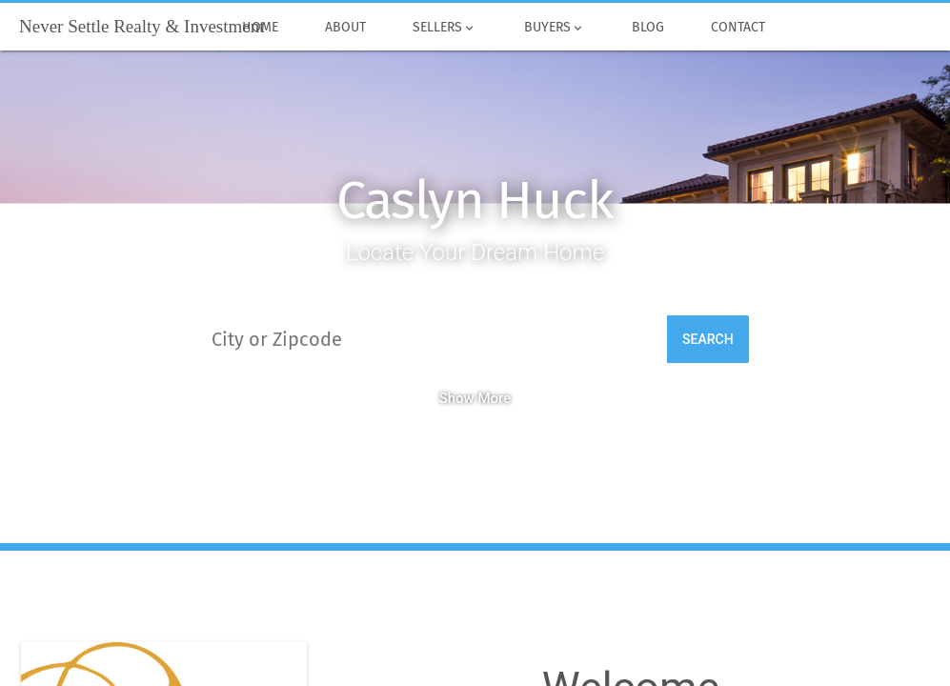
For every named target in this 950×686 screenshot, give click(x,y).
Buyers (554, 27)
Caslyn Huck (475, 200)
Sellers (445, 27)
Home (259, 27)
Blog (647, 27)
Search (708, 339)
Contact (737, 27)
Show (475, 398)
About (346, 27)
